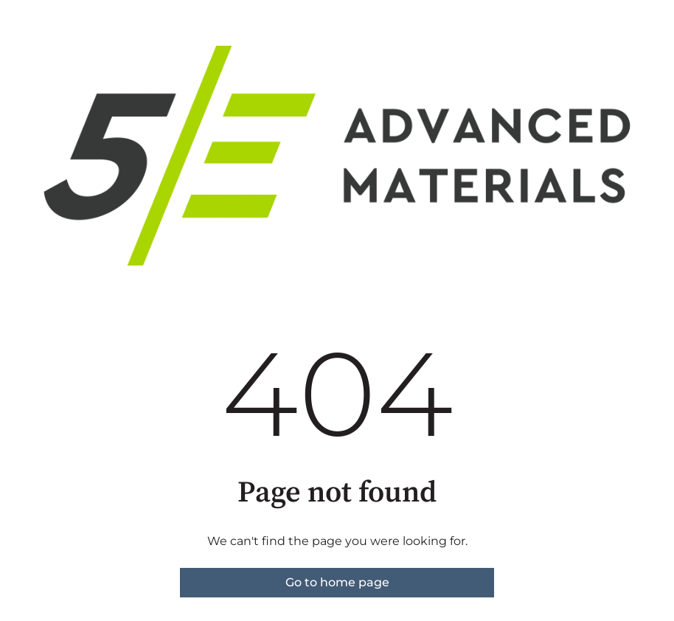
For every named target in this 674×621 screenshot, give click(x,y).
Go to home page (337, 582)
